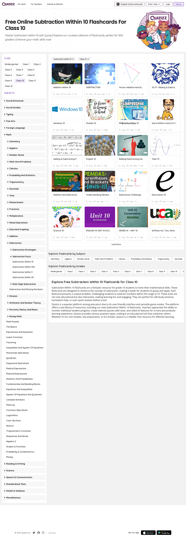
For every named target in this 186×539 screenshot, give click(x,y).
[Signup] (178, 4)
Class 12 (9, 86)
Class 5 (30, 69)
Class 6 (8, 75)
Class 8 (31, 75)
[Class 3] (93, 271)
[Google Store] (164, 532)
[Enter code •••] (154, 4)
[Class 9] (162, 271)
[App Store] (148, 532)
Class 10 (20, 80)
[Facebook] (38, 533)
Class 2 (37, 64)
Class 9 (8, 80)
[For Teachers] (36, 4)
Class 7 (19, 75)
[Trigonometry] (163, 259)
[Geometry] (55, 259)
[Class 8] (150, 271)
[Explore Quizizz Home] (8, 4)
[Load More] (116, 244)
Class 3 (8, 69)
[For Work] (22, 4)
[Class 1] (70, 271)
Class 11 (32, 80)
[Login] (167, 4)
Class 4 (19, 69)
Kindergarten (11, 64)
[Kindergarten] (56, 271)
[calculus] (122, 259)
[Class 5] (116, 271)
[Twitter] (34, 533)
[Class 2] (81, 271)
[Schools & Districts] (55, 4)
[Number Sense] (83, 259)
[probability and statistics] (141, 259)
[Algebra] (68, 259)
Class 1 (26, 64)
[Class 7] (139, 271)
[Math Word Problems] (104, 259)
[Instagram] (43, 533)
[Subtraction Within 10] (64, 59)
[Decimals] (178, 259)
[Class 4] (104, 271)
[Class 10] (84, 59)
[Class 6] (127, 271)
